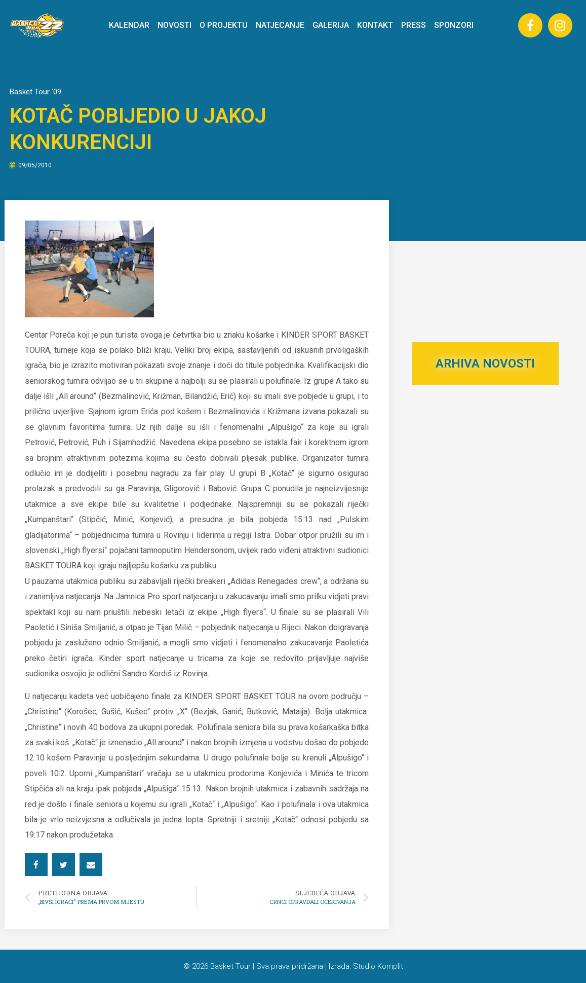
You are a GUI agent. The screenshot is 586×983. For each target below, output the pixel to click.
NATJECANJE (280, 25)
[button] (36, 864)
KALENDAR (129, 25)
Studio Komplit (378, 966)
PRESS (413, 25)
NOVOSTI (174, 25)
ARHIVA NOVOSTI (485, 363)
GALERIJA (330, 25)
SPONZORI (454, 25)
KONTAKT (375, 25)
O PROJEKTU (224, 25)
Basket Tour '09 (35, 91)
